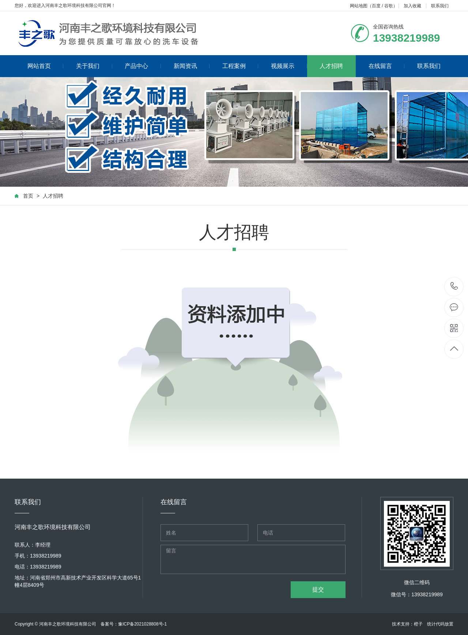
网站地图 (358, 5)
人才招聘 (331, 66)
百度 (376, 5)
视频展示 (289, 66)
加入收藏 (412, 5)
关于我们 (94, 66)
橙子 (418, 624)
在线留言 (387, 66)
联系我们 (440, 5)
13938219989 (454, 286)
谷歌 (388, 5)
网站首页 (45, 66)
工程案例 (240, 66)
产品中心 (143, 66)
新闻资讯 (192, 66)
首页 (28, 196)
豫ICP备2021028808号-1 (142, 624)
